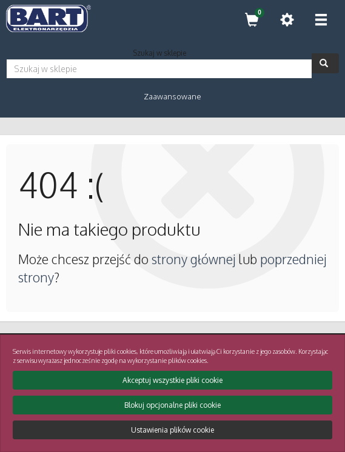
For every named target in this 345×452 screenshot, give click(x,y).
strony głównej (193, 259)
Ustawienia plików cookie (172, 429)
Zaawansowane (172, 96)
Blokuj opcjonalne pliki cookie (172, 405)
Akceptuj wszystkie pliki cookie (172, 380)
